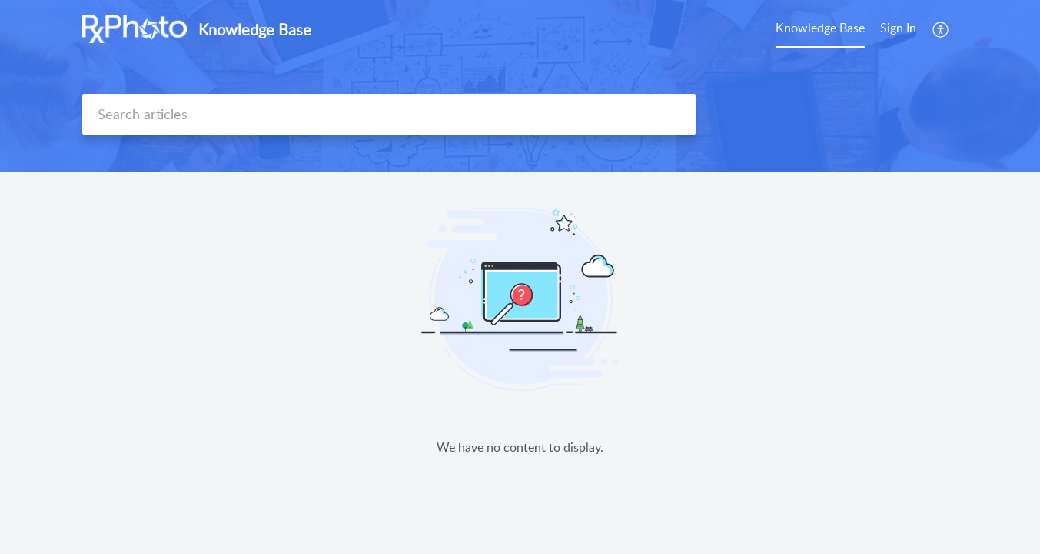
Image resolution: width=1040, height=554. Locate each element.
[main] (520, 363)
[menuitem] (898, 29)
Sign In (898, 27)
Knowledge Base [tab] (820, 27)
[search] (389, 114)
